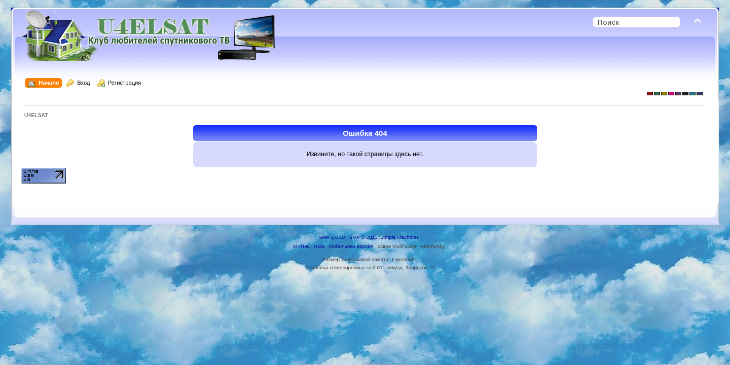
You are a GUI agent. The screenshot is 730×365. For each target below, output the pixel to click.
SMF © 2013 (363, 237)
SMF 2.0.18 (332, 237)
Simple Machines (399, 237)
